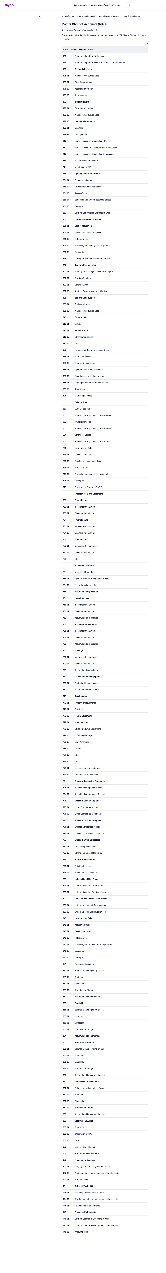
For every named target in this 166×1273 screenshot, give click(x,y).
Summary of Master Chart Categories (126, 16)
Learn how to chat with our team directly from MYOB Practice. (97, 5)
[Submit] (129, 5)
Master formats (104, 16)
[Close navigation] (40, 17)
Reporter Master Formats (86, 16)
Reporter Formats (68, 16)
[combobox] (144, 5)
